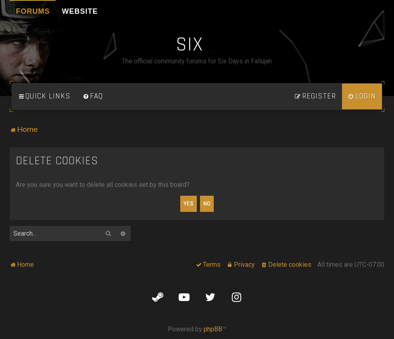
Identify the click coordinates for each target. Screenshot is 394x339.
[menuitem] (93, 96)
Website (80, 11)
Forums (33, 11)
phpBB (213, 329)
